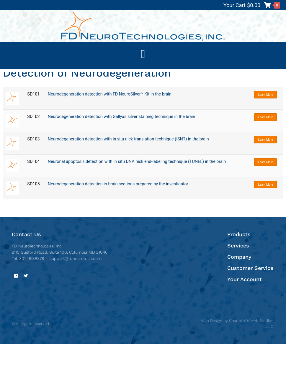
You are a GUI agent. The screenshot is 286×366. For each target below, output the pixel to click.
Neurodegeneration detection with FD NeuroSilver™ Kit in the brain (109, 116)
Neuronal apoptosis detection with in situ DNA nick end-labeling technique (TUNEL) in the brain (137, 183)
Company (239, 279)
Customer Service (250, 290)
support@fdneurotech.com (76, 280)
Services (238, 267)
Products (239, 256)
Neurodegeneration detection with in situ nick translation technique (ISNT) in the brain (128, 161)
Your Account (244, 301)
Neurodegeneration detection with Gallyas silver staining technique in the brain (121, 138)
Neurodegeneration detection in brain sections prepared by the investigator (118, 206)
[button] (143, 54)
